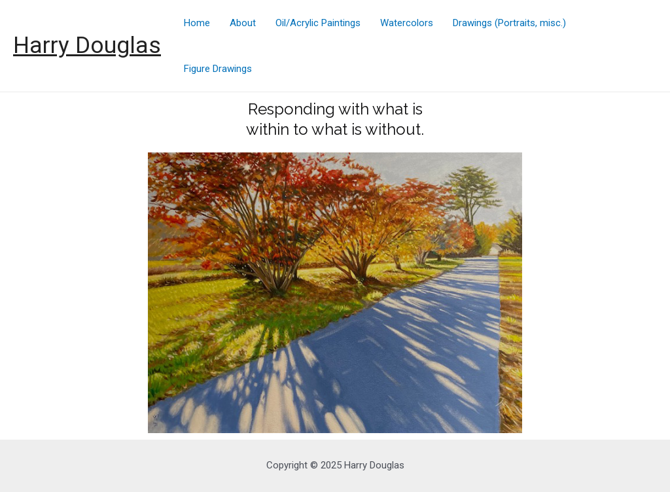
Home (197, 23)
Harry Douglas (87, 45)
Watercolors (406, 23)
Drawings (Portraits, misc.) (509, 23)
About (243, 23)
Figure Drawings (218, 69)
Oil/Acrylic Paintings (318, 23)
